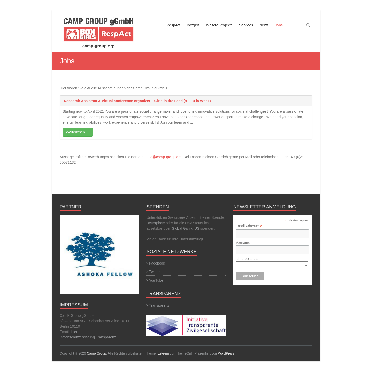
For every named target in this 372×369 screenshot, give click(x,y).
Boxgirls (193, 25)
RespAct (173, 25)
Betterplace (155, 223)
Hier (74, 332)
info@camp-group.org (164, 157)
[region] (99, 255)
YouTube (156, 280)
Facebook (157, 263)
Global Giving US (185, 228)
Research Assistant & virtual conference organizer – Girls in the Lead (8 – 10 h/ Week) (137, 101)
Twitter (154, 272)
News (263, 25)
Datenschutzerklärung (78, 337)
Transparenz (106, 337)
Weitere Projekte (219, 25)
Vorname (243, 242)
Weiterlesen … (78, 132)
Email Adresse (249, 226)
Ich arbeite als (247, 259)
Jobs (279, 25)
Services (246, 25)
